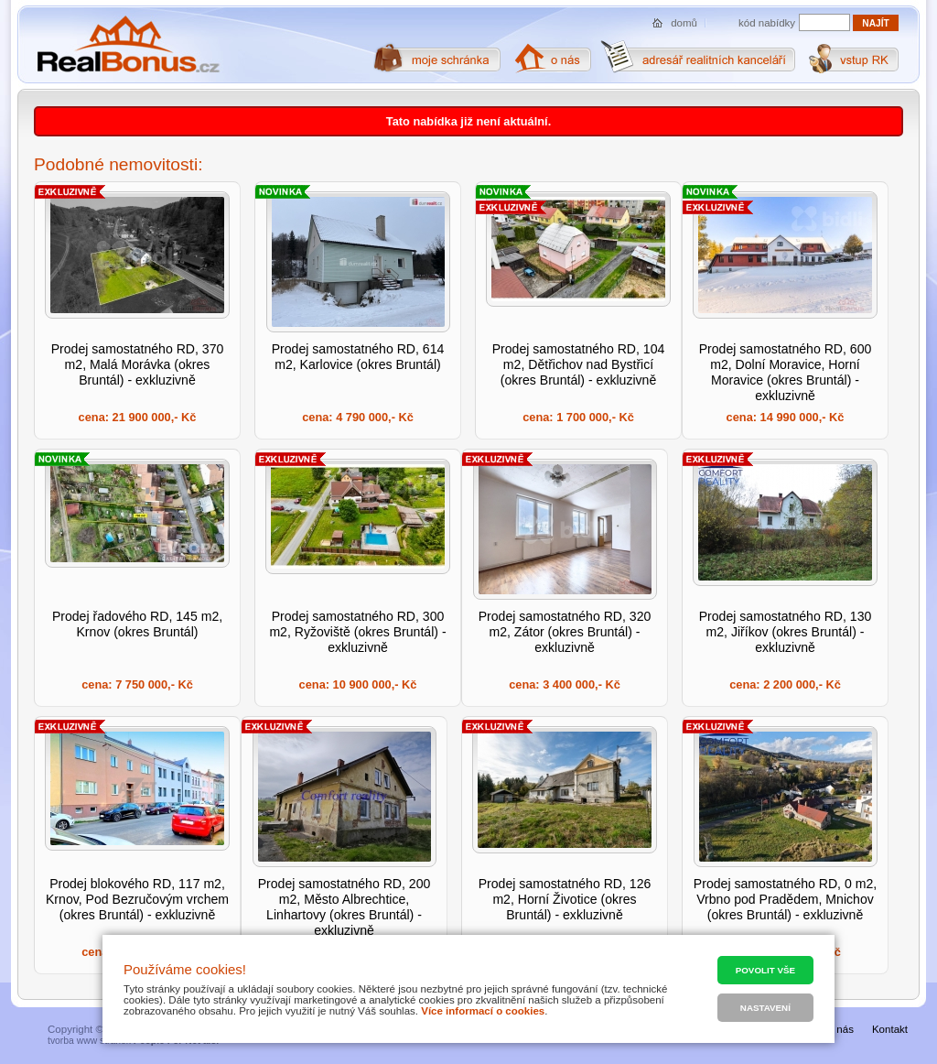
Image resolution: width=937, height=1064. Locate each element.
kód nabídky (766, 22)
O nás (839, 1029)
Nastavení (765, 1008)
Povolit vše (765, 970)
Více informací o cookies (482, 1010)
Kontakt (890, 1029)
